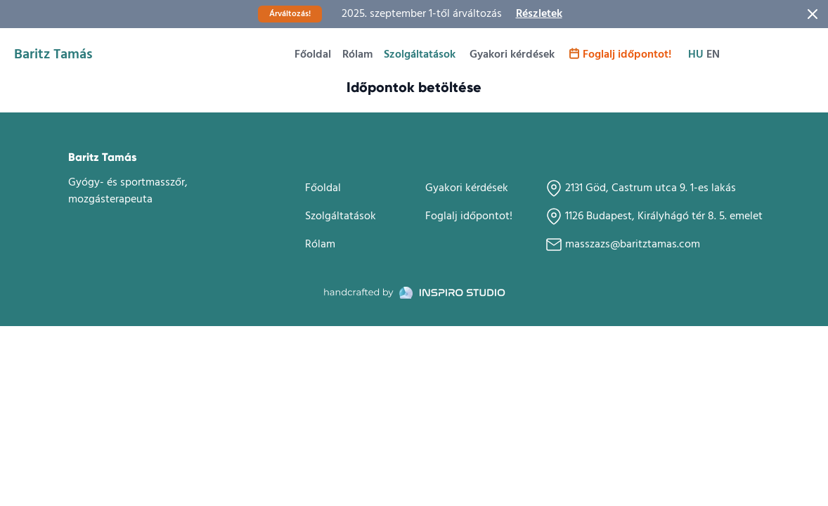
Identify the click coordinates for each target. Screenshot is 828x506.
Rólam (357, 54)
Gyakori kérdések (512, 54)
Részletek (539, 14)
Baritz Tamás (53, 55)
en (713, 55)
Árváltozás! (290, 14)
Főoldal (313, 54)
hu (696, 55)
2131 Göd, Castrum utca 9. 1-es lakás (640, 188)
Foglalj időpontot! (620, 54)
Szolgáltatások (419, 54)
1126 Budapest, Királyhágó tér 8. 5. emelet (654, 216)
